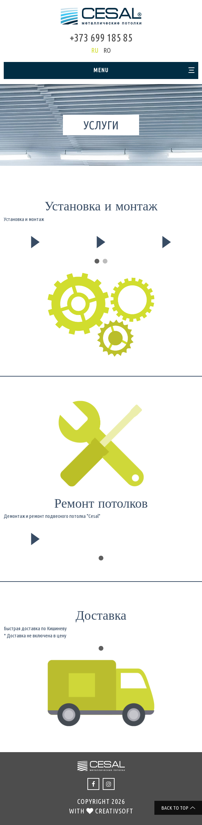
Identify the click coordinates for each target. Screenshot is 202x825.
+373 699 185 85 (101, 37)
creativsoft (114, 811)
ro (107, 50)
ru (94, 50)
